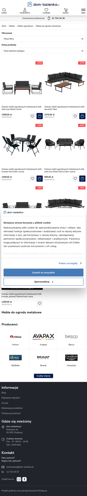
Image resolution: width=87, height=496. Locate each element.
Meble (12, 26)
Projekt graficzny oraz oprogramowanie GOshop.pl (24, 490)
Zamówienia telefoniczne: (43, 18)
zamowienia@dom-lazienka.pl (20, 467)
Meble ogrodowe (25, 26)
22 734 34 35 (12, 472)
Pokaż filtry (9, 39)
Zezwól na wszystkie (43, 272)
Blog (4, 392)
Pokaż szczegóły (68, 263)
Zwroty (5, 403)
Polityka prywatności (11, 413)
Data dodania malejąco (14, 51)
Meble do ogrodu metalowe (48, 26)
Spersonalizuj (43, 281)
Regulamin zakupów (11, 397)
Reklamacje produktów (12, 408)
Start (4, 26)
